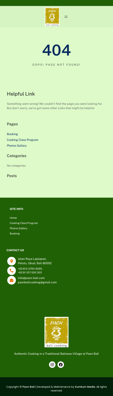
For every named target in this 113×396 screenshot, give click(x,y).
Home (13, 217)
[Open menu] (66, 17)
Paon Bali (28, 387)
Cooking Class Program (22, 140)
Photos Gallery (17, 145)
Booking (12, 134)
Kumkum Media (85, 387)
